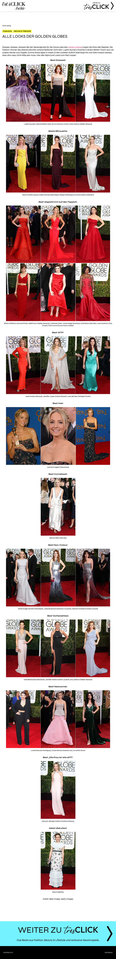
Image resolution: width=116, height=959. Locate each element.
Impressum (109, 952)
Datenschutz (8, 952)
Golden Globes (75, 47)
